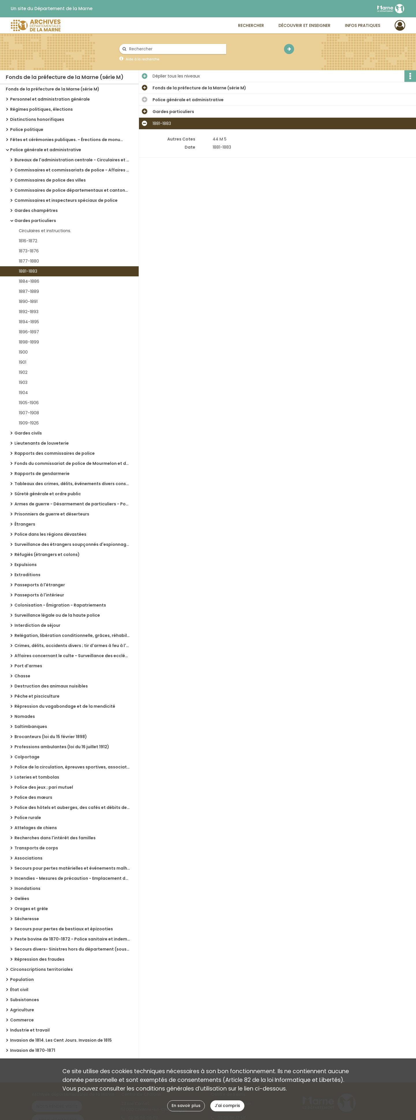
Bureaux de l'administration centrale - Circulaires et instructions (72, 160)
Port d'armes (28, 666)
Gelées (21, 898)
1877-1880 (29, 261)
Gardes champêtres (36, 210)
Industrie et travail (30, 1030)
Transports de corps (36, 848)
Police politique (26, 129)
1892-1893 (28, 312)
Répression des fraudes (39, 959)
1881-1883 (28, 271)
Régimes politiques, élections (41, 109)
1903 (23, 382)
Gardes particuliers (35, 220)
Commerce (22, 1020)
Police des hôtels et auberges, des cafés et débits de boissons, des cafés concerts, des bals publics (72, 807)
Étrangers (24, 524)
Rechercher (251, 25)
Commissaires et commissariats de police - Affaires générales (72, 170)
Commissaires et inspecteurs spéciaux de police (66, 200)
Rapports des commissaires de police (54, 453)
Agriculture (22, 1010)
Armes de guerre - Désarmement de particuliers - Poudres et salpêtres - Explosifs (72, 504)
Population (22, 979)
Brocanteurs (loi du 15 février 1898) (50, 737)
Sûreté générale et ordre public (47, 494)
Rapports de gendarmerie (42, 473)
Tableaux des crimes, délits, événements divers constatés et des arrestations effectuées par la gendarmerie (72, 484)
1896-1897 (29, 332)
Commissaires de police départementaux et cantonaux (72, 190)
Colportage (27, 757)
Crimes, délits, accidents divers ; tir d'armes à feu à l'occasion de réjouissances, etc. (72, 645)
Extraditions (27, 575)
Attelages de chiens (35, 828)
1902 (23, 372)
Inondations (27, 888)
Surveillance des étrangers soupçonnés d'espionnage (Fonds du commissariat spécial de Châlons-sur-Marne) (72, 544)
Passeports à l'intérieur (39, 595)
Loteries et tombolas (36, 777)
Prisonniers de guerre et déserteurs (51, 514)
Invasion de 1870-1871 (32, 1050)
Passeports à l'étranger (39, 585)
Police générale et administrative (45, 150)
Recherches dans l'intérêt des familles (55, 838)
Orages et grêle (31, 909)
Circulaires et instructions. (45, 231)
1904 (23, 392)
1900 (23, 352)
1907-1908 (29, 413)
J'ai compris (227, 1105)
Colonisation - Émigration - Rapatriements (60, 605)
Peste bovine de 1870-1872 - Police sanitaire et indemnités (72, 939)
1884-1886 (29, 281)
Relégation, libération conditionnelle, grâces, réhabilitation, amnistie (72, 635)
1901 (22, 362)
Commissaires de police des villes (50, 180)
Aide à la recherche (142, 59)
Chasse (22, 676)
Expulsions (25, 565)
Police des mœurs (33, 797)
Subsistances (24, 1000)
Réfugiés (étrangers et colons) (47, 554)
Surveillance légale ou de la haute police (57, 615)
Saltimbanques (30, 726)
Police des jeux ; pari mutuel (43, 787)
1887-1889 (29, 291)
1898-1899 (29, 342)
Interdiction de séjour (37, 625)
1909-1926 (29, 423)
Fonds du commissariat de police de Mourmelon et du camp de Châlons (72, 463)
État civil (19, 990)
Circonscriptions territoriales (41, 969)
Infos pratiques (362, 25)
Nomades (24, 716)
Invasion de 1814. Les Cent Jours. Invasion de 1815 (61, 1040)
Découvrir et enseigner (304, 25)
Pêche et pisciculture (37, 696)
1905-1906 (29, 403)
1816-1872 (28, 241)
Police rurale (27, 817)
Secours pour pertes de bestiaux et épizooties (63, 929)
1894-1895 (29, 322)
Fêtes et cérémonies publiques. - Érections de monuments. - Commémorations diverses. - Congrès (68, 140)
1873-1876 (29, 251)
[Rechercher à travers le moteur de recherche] (175, 49)
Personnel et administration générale (50, 99)
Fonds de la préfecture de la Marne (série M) (52, 89)
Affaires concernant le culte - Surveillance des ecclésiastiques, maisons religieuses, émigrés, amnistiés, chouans (72, 656)
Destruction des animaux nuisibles (51, 686)
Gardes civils (28, 433)
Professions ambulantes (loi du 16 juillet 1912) (61, 747)
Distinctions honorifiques (37, 119)
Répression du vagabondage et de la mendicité (64, 706)
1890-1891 (28, 301)
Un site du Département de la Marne (51, 9)
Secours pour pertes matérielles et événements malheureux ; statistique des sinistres (72, 868)
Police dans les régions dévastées (50, 534)
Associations (28, 858)
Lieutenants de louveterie (41, 443)
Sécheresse (26, 919)
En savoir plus (186, 1105)
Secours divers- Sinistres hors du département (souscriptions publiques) (72, 949)
